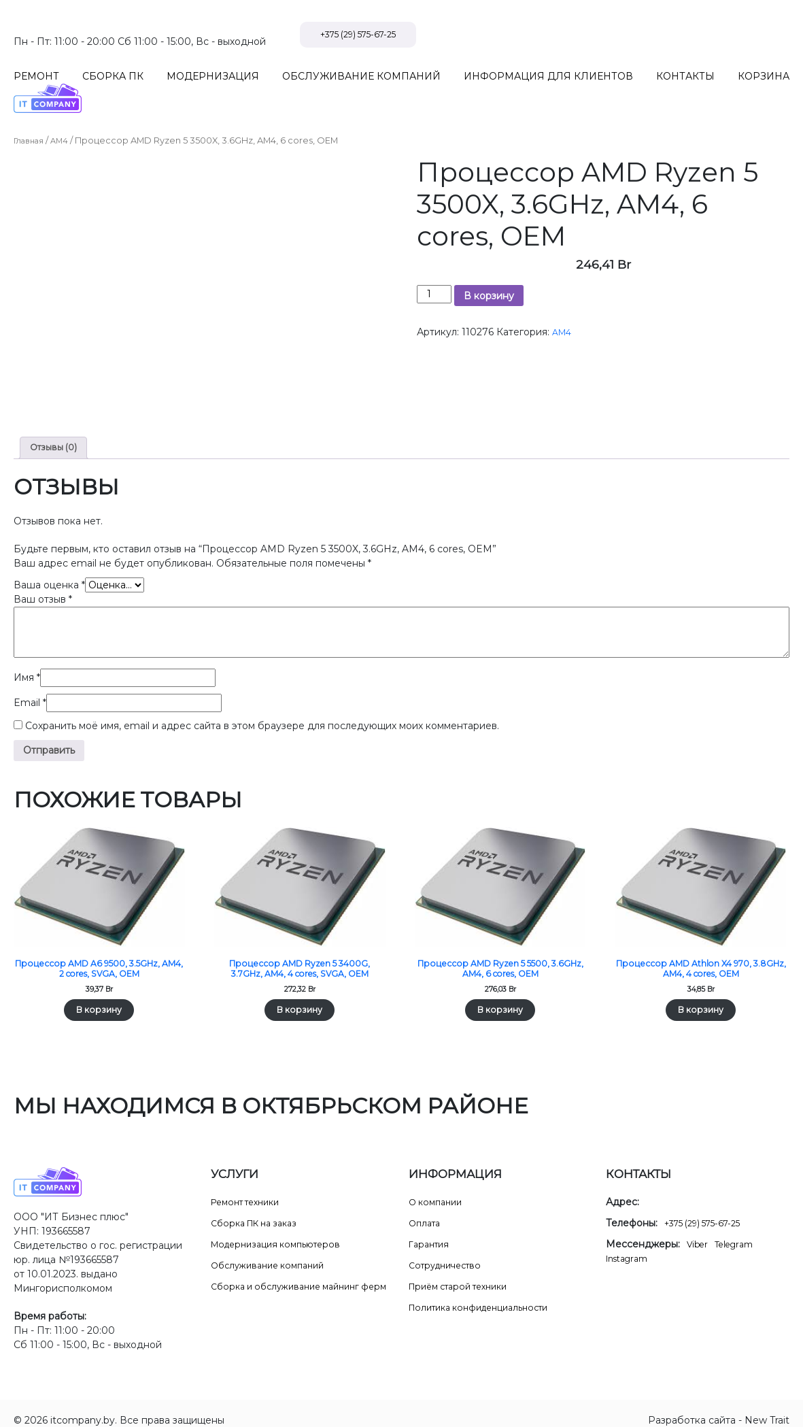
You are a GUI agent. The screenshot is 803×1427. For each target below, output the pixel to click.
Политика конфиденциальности (487, 1293)
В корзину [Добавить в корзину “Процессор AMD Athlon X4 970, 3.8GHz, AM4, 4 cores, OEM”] (701, 994)
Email (30, 677)
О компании (438, 1187)
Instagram (630, 1244)
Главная (32, 112)
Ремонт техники (250, 1187)
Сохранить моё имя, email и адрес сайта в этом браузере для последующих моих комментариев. (262, 700)
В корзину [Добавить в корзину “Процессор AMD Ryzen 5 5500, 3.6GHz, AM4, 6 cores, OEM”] (500, 994)
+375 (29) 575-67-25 (724, 35)
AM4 (65, 112)
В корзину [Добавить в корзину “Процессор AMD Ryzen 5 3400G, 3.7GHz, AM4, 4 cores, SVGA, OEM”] (300, 994)
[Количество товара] (434, 265)
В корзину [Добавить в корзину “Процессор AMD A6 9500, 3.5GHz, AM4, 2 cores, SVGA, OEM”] (99, 994)
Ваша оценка (49, 559)
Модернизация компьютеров (282, 1230)
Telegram (740, 1230)
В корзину (489, 267)
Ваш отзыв (43, 573)
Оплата (426, 1209)
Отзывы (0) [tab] (56, 420)
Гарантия (431, 1230)
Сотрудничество (449, 1251)
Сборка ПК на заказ (259, 1209)
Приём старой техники (465, 1272)
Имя (27, 651)
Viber (699, 1230)
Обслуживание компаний (273, 1251)
